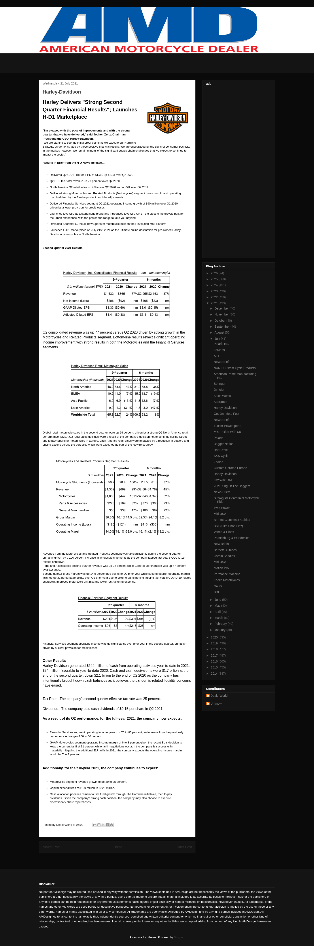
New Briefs (221, 544)
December (221, 308)
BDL (217, 592)
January (220, 630)
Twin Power (222, 508)
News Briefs (222, 362)
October (220, 320)
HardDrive (221, 450)
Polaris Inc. (221, 343)
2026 (215, 273)
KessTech (220, 402)
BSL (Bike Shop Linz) (228, 526)
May (217, 605)
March (219, 617)
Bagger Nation (224, 444)
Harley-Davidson (225, 407)
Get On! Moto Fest (226, 413)
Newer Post (52, 847)
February (221, 623)
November (221, 314)
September (222, 326)
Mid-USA (220, 514)
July (217, 338)
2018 (215, 649)
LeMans (219, 350)
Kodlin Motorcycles (227, 580)
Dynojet (219, 389)
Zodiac (218, 462)
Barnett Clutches (225, 550)
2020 (215, 637)
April (217, 612)
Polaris (218, 438)
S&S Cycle (221, 456)
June (218, 599)
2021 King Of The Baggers (232, 486)
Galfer (218, 586)
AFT (216, 356)
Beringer (219, 383)
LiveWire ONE (223, 480)
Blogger (178, 937)
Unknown (216, 703)
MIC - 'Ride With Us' (227, 432)
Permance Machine (227, 574)
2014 (215, 673)
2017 (215, 655)
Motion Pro (221, 568)
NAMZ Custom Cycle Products (235, 368)
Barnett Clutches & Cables (232, 520)
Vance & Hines (224, 532)
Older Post (184, 847)
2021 (215, 303)
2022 (215, 297)
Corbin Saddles (224, 556)
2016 (215, 661)
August (219, 332)
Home (118, 847)
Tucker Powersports (227, 426)
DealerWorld (219, 695)
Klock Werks (222, 396)
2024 (215, 285)
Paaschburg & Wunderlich (232, 538)
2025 (215, 279)
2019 (215, 643)
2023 (215, 291)
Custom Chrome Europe (230, 468)
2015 (215, 667)
